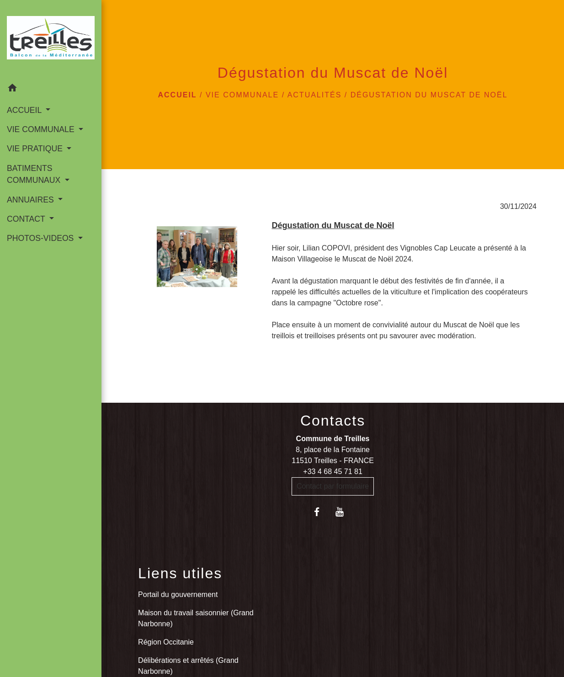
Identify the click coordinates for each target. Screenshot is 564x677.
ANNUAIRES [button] (31, 199)
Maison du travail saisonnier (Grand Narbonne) (196, 618)
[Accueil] (51, 39)
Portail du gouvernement (178, 594)
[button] (51, 89)
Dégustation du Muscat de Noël (429, 95)
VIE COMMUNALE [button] (42, 129)
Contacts (332, 420)
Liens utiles (180, 573)
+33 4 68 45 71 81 (332, 471)
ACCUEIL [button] (25, 110)
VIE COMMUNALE (242, 95)
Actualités (314, 95)
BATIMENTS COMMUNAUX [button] (35, 174)
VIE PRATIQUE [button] (36, 148)
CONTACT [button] (27, 219)
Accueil (177, 95)
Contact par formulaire (333, 486)
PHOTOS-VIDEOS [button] (41, 238)
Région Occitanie (166, 642)
